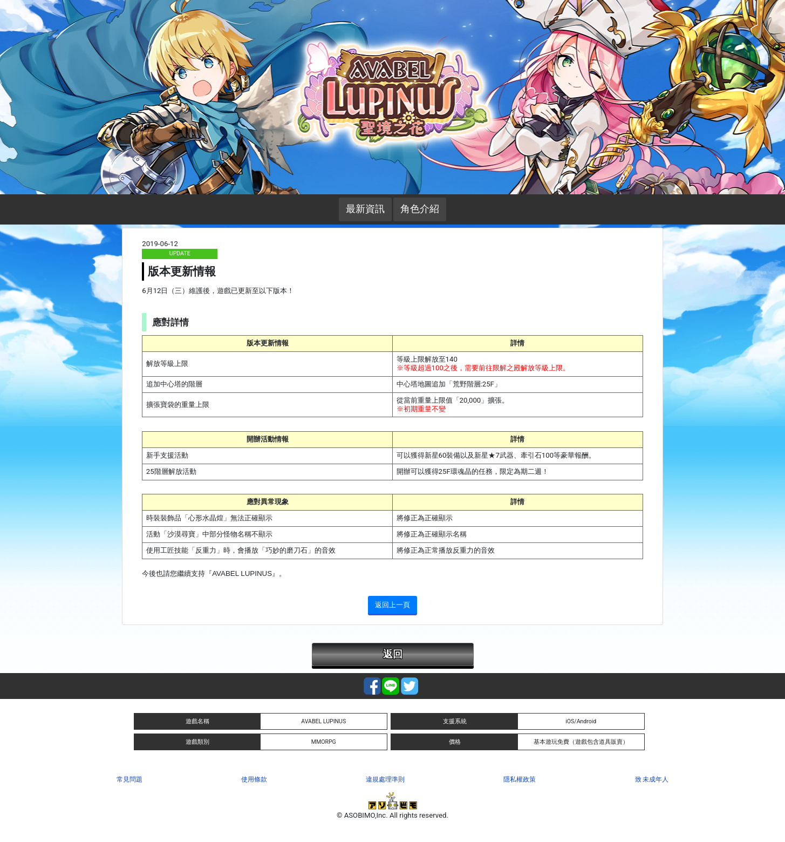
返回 (392, 654)
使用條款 (254, 779)
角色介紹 (419, 209)
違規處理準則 (385, 779)
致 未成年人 (652, 779)
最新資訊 (365, 209)
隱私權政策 (519, 779)
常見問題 (129, 779)
